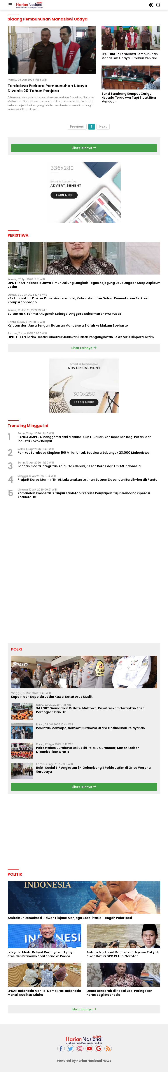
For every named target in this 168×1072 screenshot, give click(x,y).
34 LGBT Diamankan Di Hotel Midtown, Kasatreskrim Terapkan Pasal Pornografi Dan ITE (90, 710)
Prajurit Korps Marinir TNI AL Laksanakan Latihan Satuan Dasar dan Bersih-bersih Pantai (88, 480)
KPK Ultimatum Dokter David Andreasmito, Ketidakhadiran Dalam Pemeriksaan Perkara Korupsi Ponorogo (78, 300)
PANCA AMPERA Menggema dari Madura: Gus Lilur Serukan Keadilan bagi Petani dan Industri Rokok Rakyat (85, 439)
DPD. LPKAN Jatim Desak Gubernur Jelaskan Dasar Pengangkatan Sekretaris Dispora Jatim (81, 337)
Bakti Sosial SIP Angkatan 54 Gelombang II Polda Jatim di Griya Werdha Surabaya (93, 770)
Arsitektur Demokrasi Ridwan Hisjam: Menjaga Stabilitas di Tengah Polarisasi (70, 918)
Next (103, 126)
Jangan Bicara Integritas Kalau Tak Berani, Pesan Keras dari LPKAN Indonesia (79, 466)
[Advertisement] (84, 192)
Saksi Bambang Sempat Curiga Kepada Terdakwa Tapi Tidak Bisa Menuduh (129, 98)
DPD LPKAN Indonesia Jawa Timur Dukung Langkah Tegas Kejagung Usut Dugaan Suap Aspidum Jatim (84, 285)
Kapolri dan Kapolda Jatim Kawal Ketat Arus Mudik (52, 697)
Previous (77, 126)
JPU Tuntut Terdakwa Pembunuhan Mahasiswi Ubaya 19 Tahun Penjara (130, 56)
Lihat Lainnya (84, 348)
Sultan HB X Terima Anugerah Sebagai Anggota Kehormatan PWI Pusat (64, 314)
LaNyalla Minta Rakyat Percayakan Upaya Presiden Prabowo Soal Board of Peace (41, 954)
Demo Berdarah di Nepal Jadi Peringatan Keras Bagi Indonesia (119, 993)
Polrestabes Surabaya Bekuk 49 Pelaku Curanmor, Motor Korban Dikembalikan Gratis (88, 750)
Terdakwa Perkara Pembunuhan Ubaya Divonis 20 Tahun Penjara (47, 88)
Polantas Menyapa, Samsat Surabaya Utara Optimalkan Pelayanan (90, 728)
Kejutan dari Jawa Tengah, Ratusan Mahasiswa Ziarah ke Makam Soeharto (68, 325)
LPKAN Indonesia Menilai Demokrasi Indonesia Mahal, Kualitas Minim (44, 993)
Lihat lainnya (84, 148)
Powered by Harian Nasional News (84, 1061)
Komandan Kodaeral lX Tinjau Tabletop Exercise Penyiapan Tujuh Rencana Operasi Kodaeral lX (84, 495)
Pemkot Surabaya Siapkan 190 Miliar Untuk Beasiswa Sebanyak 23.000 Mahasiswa (83, 453)
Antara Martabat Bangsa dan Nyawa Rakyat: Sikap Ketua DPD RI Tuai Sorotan (123, 954)
